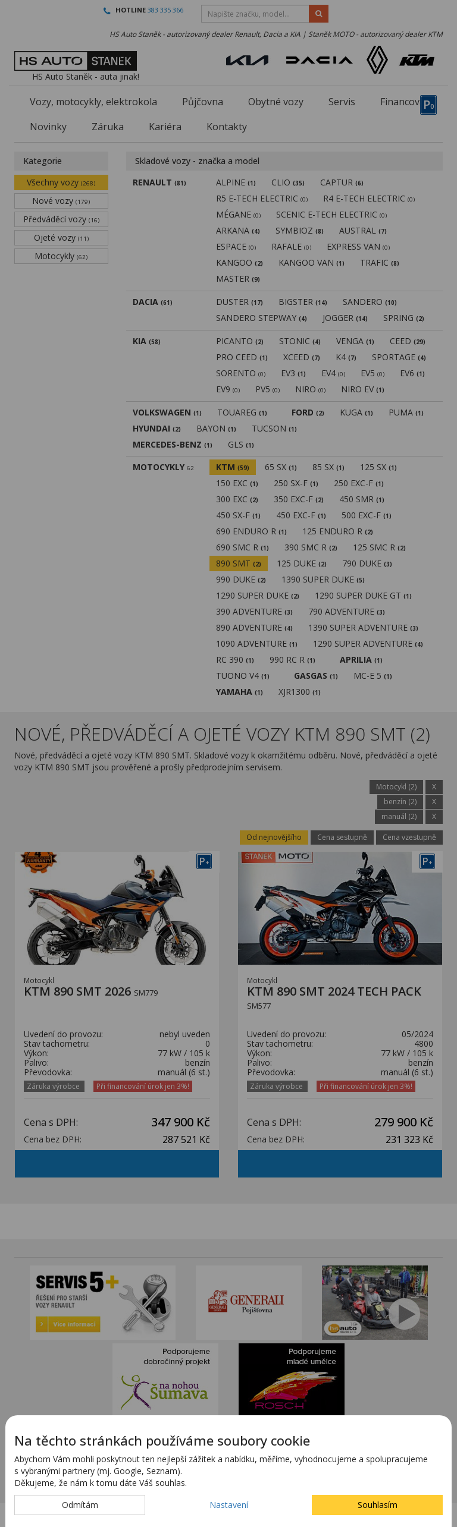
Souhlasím (377, 1504)
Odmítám (80, 1504)
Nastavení (228, 1504)
